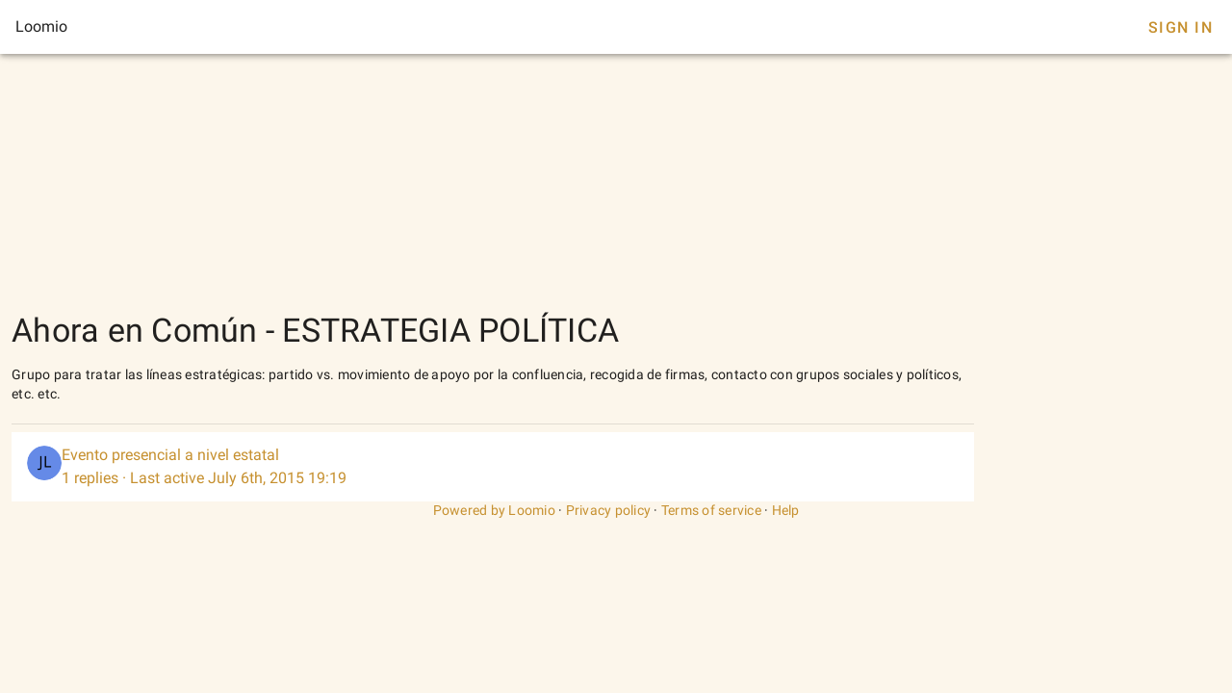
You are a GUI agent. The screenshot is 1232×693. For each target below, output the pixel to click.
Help (786, 510)
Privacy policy (609, 510)
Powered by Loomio (494, 510)
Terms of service (711, 510)
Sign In (1180, 27)
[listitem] (493, 467)
